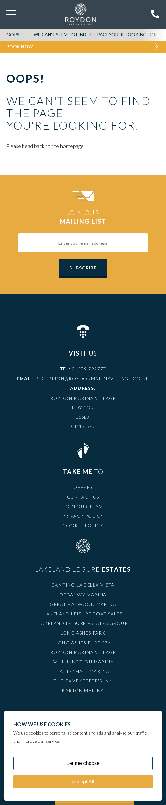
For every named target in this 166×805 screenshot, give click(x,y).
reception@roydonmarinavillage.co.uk (92, 378)
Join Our (83, 217)
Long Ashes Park (83, 632)
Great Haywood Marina (83, 604)
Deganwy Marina (83, 594)
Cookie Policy (83, 525)
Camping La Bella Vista (83, 585)
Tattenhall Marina (83, 671)
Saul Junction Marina (83, 661)
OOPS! (13, 34)
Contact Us (83, 497)
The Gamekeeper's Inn (83, 680)
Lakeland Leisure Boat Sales (83, 613)
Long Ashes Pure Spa (83, 642)
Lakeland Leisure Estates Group (83, 623)
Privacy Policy (83, 516)
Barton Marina (83, 690)
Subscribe (82, 267)
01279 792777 (89, 368)
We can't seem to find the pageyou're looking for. (95, 34)
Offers (82, 487)
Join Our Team (83, 506)
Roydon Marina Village (83, 652)
